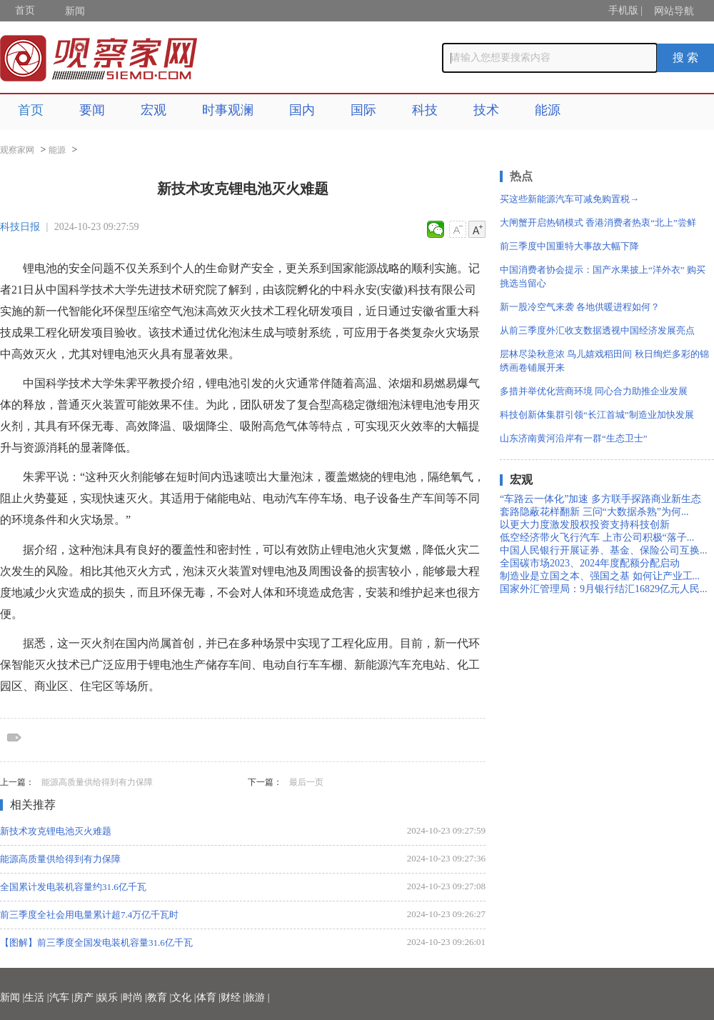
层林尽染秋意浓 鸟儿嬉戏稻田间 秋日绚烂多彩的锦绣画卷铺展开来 (604, 361)
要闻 (92, 110)
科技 (425, 110)
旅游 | (257, 997)
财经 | (233, 997)
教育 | (159, 997)
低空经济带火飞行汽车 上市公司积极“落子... (597, 537)
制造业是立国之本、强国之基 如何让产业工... (600, 576)
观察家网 (17, 150)
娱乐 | (110, 997)
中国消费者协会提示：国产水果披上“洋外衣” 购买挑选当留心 (602, 276)
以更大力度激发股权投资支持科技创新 (585, 524)
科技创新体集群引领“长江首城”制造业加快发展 (597, 414)
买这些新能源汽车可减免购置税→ (569, 199)
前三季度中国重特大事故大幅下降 (569, 246)
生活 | (36, 997)
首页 (25, 10)
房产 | (86, 997)
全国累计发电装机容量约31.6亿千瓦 (73, 886)
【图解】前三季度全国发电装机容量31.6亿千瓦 (96, 942)
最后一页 (306, 782)
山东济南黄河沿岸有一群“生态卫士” (574, 438)
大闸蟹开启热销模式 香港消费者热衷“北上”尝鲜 (598, 222)
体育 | (208, 997)
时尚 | (135, 997)
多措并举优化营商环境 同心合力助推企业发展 (594, 391)
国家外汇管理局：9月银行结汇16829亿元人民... (604, 589)
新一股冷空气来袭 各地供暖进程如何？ (580, 306)
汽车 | (61, 997)
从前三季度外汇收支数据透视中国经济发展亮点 (597, 330)
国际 (363, 110)
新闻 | (12, 997)
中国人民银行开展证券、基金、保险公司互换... (604, 550)
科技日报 (20, 226)
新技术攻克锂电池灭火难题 (55, 831)
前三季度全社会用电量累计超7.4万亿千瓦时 (89, 914)
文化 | (183, 997)
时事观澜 (227, 110)
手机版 (623, 10)
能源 (547, 110)
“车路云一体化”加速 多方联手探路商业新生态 (600, 499)
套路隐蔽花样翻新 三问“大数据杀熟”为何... (594, 511)
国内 (302, 110)
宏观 (153, 110)
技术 (486, 110)
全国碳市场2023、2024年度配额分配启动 (590, 563)
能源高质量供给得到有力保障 (97, 782)
